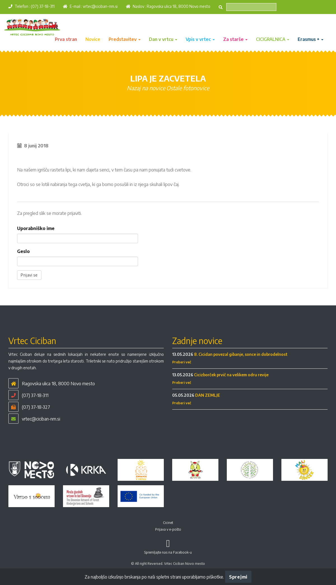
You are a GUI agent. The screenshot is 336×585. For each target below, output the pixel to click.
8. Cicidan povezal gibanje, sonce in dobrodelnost (241, 354)
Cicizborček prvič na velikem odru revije (231, 374)
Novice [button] (92, 39)
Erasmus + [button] (310, 39)
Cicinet (168, 523)
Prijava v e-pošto (168, 529)
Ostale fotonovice (187, 87)
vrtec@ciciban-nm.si (100, 6)
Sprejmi (238, 577)
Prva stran (66, 39)
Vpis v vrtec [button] (200, 39)
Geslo (23, 251)
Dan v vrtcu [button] (163, 39)
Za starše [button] (235, 39)
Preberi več (181, 362)
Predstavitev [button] (125, 39)
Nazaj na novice (146, 87)
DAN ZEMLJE (207, 395)
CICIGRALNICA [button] (272, 39)
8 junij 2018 (36, 145)
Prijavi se (29, 275)
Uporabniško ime (36, 228)
